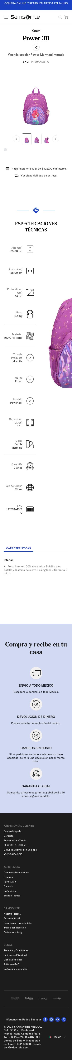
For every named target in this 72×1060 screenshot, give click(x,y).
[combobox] (57, 1037)
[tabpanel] (36, 587)
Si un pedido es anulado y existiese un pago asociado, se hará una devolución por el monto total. (36, 758)
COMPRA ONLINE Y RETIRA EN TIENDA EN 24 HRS (36, 3)
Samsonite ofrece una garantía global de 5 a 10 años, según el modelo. (36, 794)
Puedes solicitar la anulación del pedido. (36, 723)
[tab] (18, 548)
